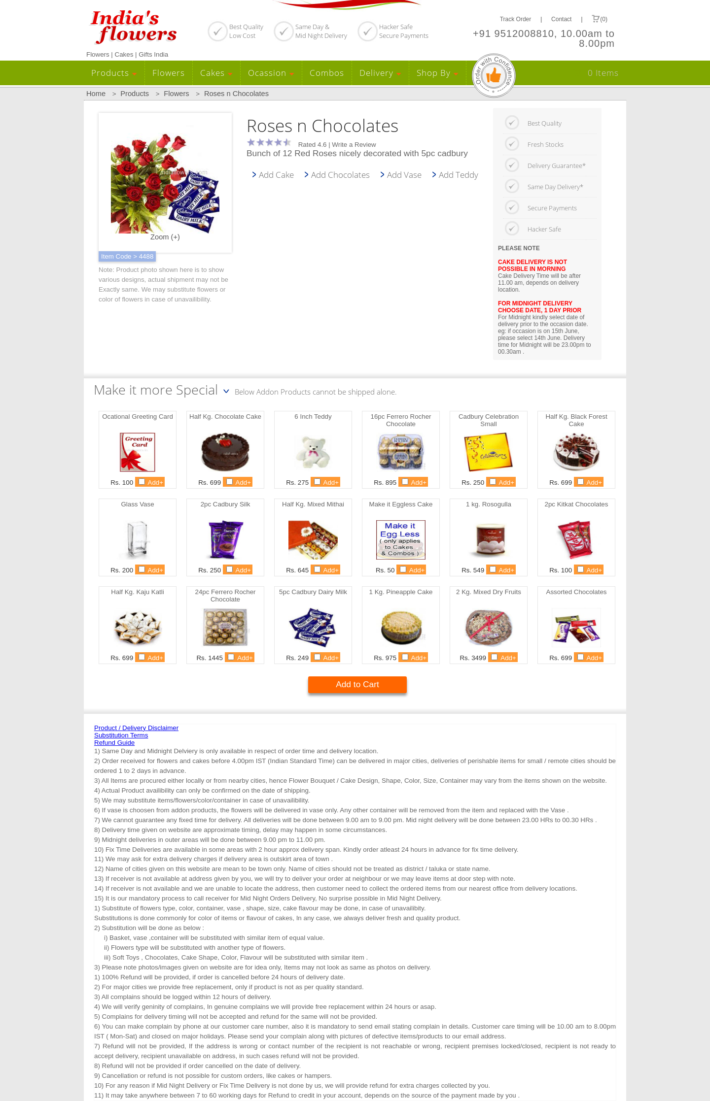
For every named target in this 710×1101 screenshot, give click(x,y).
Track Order (516, 19)
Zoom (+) (165, 183)
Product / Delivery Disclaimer (136, 728)
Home (96, 94)
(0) (599, 19)
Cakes (216, 72)
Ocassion (271, 72)
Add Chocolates (340, 174)
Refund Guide (114, 742)
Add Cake (276, 174)
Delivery (380, 72)
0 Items (603, 72)
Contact (561, 19)
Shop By (438, 72)
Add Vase (404, 174)
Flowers (168, 72)
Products (114, 72)
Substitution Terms (121, 735)
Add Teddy (458, 174)
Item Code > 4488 (127, 256)
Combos (327, 72)
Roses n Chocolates (236, 94)
